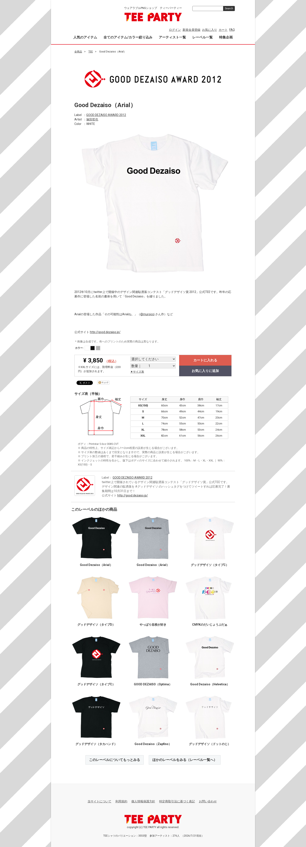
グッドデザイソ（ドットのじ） (210, 743)
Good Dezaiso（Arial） (96, 564)
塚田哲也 (92, 119)
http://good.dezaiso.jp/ (105, 332)
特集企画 (226, 37)
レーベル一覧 (202, 37)
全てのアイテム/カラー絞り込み (127, 37)
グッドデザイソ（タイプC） (210, 564)
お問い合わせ (208, 801)
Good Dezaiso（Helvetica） (210, 684)
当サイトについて (99, 801)
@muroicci (147, 314)
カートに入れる (205, 360)
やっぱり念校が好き (153, 624)
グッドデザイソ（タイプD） (96, 624)
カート (223, 29)
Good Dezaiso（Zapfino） (153, 743)
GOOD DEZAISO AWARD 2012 (106, 114)
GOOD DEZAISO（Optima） (153, 684)
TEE (90, 51)
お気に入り (209, 29)
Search (229, 8)
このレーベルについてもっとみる (114, 760)
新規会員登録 (191, 29)
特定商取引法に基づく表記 (177, 801)
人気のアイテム (85, 37)
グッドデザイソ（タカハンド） (96, 743)
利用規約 (121, 801)
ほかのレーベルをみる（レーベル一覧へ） (184, 760)
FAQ (232, 29)
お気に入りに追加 (205, 371)
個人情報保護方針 (143, 801)
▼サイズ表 (137, 371)
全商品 (78, 51)
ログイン (175, 29)
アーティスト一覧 (172, 37)
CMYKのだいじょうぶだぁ (209, 624)
